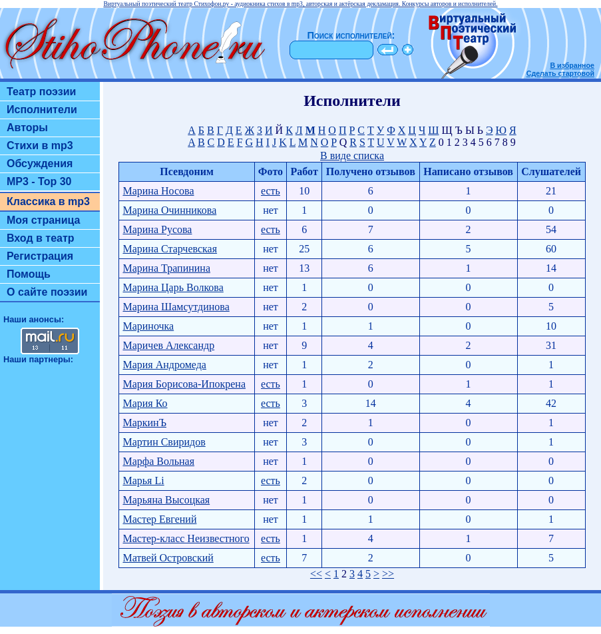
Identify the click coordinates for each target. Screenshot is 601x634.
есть (270, 190)
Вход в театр (41, 238)
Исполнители (42, 109)
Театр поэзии (41, 91)
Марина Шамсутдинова (175, 306)
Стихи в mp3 (40, 145)
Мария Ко (144, 403)
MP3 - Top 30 (39, 181)
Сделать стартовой (560, 73)
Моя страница (44, 220)
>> (388, 573)
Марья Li (143, 480)
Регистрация (40, 256)
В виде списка (352, 155)
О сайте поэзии (47, 292)
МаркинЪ (144, 422)
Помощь (29, 274)
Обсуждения (40, 163)
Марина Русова (157, 229)
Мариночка (148, 326)
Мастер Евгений (159, 519)
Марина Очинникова (169, 210)
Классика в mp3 (48, 201)
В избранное (572, 65)
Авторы (27, 127)
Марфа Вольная (158, 461)
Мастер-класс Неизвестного (185, 538)
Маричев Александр (168, 345)
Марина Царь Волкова (172, 287)
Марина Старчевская (169, 248)
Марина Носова (158, 190)
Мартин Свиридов (163, 442)
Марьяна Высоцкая (166, 499)
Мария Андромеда (164, 364)
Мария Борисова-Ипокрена (184, 384)
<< (316, 573)
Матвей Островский (167, 557)
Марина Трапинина (166, 268)
